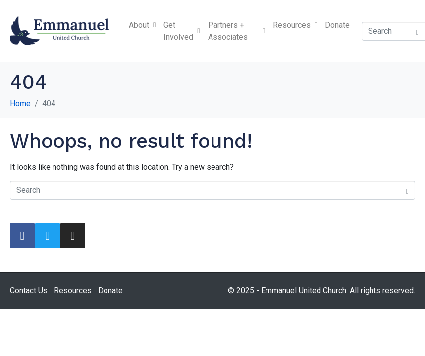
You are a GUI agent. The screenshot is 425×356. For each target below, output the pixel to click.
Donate (337, 25)
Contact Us (29, 290)
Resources (295, 25)
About (142, 25)
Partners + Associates (236, 31)
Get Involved (181, 31)
